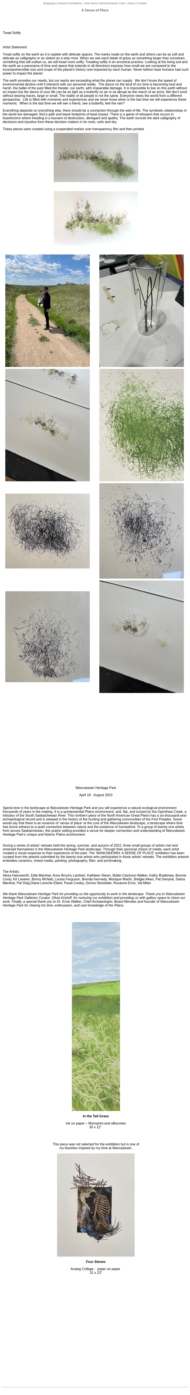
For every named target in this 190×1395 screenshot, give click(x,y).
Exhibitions (75, 3)
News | (132, 3)
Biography (49, 3)
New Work (91, 3)
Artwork (62, 3)
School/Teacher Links (112, 3)
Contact (142, 3)
